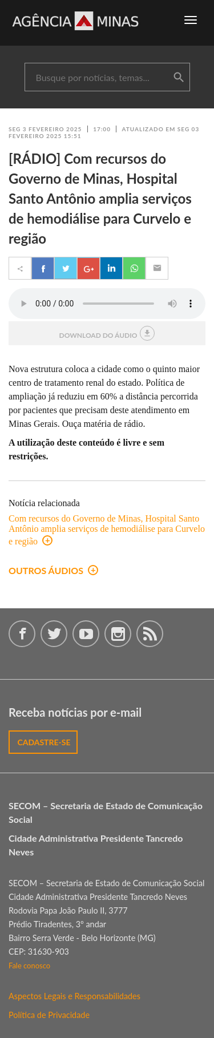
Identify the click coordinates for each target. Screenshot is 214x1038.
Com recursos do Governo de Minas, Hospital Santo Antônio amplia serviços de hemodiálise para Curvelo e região (107, 530)
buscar (178, 77)
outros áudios (53, 570)
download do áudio (107, 333)
